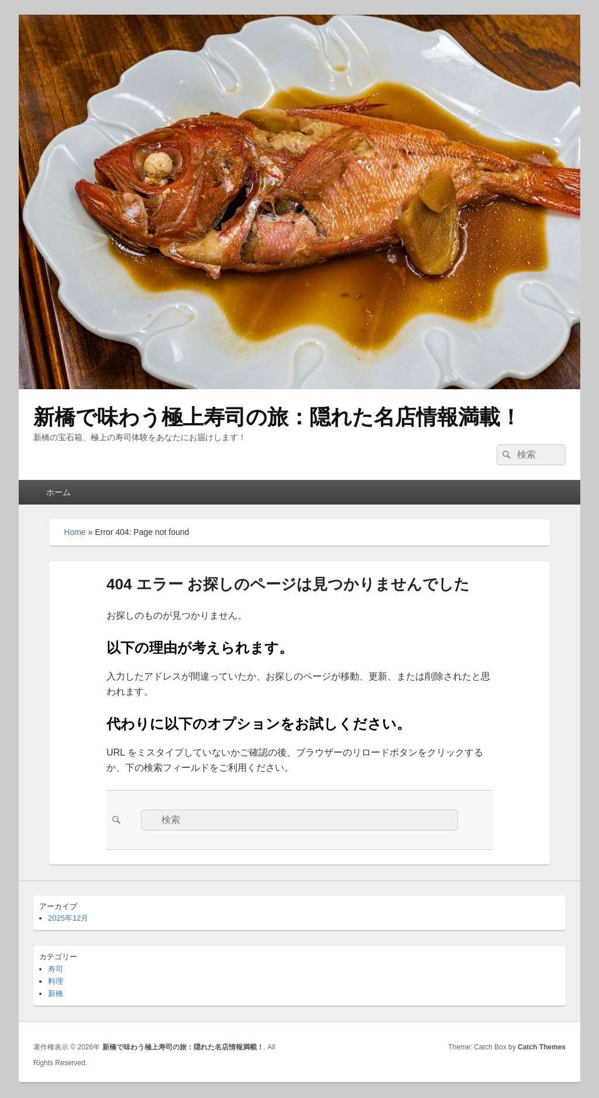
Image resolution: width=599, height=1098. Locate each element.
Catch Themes (542, 1047)
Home (74, 532)
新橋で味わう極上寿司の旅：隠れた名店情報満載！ (277, 417)
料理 (55, 981)
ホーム (58, 492)
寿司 (55, 969)
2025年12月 (68, 918)
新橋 (55, 993)
